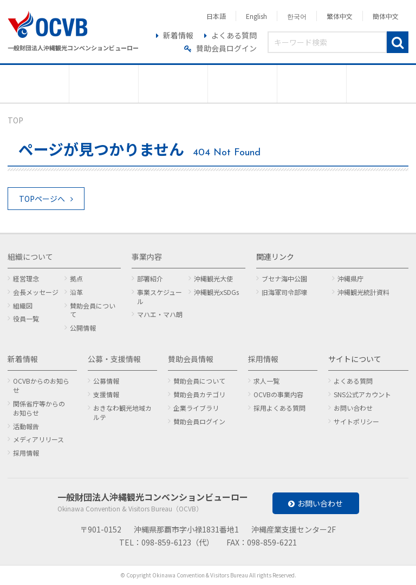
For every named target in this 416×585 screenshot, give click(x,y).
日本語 (216, 16)
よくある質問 (234, 35)
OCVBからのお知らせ (41, 385)
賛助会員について (92, 310)
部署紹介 (150, 278)
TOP (15, 120)
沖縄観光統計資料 (363, 292)
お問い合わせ (353, 407)
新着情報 (178, 35)
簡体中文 (386, 16)
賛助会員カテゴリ (199, 394)
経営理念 (26, 278)
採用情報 (26, 452)
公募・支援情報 (114, 358)
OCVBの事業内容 (278, 394)
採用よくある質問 (279, 407)
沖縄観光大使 (213, 278)
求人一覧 (266, 380)
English (256, 16)
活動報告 (26, 426)
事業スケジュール (159, 296)
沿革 (76, 292)
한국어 (297, 16)
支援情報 (106, 394)
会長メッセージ (35, 292)
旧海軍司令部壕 (284, 292)
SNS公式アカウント (362, 394)
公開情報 (83, 327)
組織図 (22, 305)
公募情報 (106, 380)
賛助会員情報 (190, 358)
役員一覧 (26, 318)
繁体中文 (340, 16)
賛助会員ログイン (226, 48)
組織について (30, 256)
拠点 (76, 278)
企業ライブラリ (196, 407)
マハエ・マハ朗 (160, 314)
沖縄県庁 (350, 278)
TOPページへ (42, 198)
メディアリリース (38, 439)
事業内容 (147, 256)
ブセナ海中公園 (284, 278)
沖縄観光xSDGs (216, 292)
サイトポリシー (356, 421)
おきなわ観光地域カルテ (122, 412)
